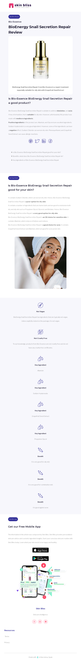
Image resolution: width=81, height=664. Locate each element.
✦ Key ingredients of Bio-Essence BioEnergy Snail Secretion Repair (35, 160)
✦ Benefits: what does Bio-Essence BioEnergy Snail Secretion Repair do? (37, 156)
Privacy (7, 642)
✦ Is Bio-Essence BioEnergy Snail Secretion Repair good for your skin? (36, 152)
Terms (7, 636)
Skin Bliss (40, 608)
